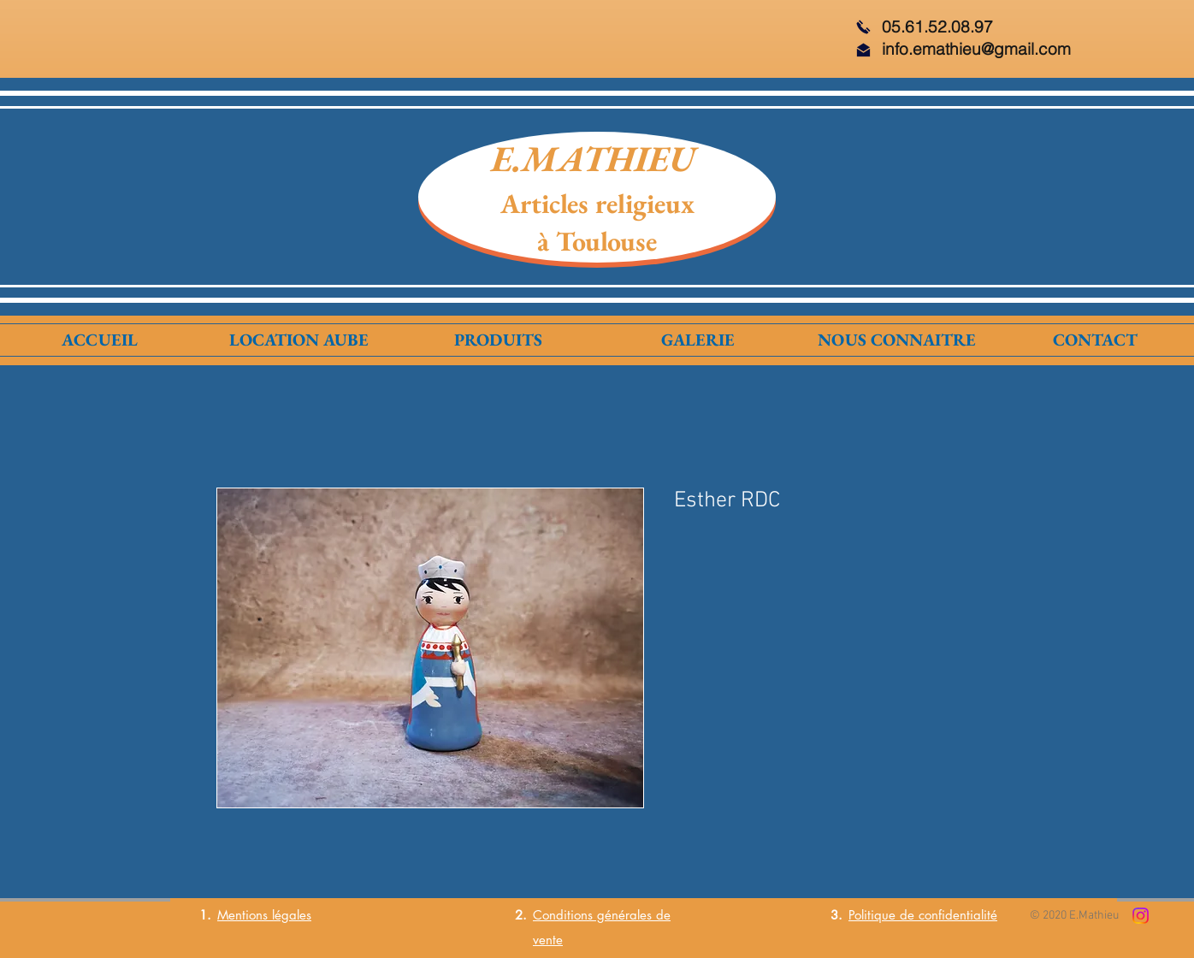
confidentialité (958, 915)
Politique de (883, 915)
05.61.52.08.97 (937, 26)
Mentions (242, 915)
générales (622, 915)
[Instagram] (1140, 915)
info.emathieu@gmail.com (976, 48)
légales (289, 915)
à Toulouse (597, 241)
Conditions (563, 915)
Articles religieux (597, 204)
